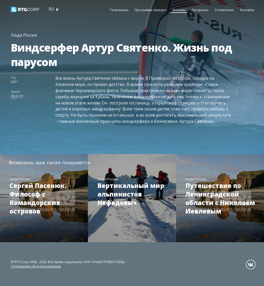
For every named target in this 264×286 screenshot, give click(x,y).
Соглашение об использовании (36, 266)
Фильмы (179, 10)
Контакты (247, 10)
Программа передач (150, 10)
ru (51, 9)
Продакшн (200, 10)
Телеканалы (119, 10)
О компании (224, 10)
